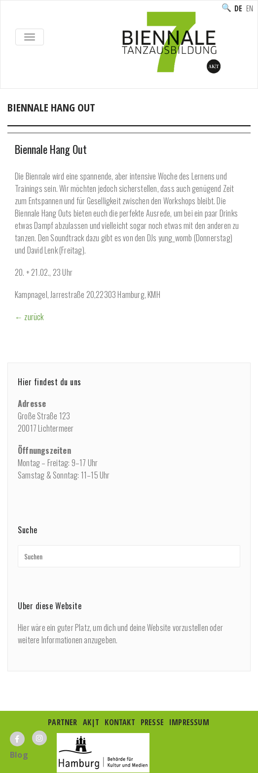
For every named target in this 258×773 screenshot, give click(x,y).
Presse (152, 722)
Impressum (189, 722)
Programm (59, 118)
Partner (62, 722)
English (249, 8)
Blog (19, 754)
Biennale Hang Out (51, 149)
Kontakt (120, 722)
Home (18, 118)
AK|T (91, 722)
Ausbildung (109, 118)
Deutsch (238, 8)
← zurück (29, 317)
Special (151, 118)
